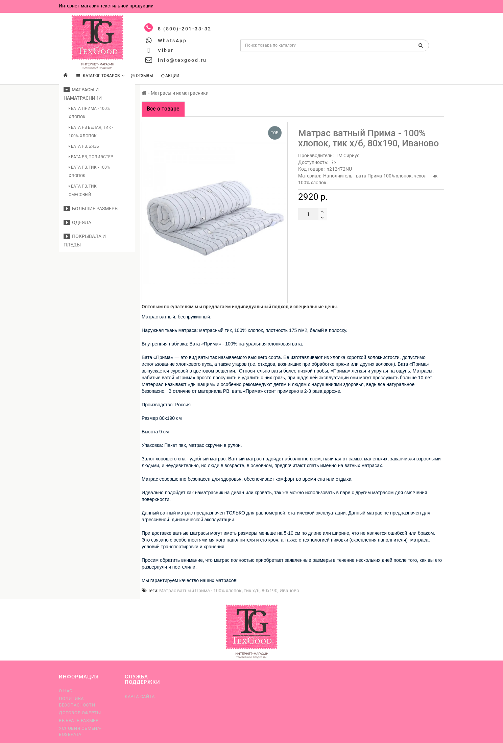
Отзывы (142, 75)
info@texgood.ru (182, 60)
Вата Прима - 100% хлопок (89, 112)
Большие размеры (91, 208)
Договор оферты (80, 712)
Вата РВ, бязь (84, 146)
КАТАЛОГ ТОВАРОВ (100, 75)
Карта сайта (140, 696)
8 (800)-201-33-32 (185, 28)
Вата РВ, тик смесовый (83, 190)
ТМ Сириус (347, 155)
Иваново (289, 590)
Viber (166, 50)
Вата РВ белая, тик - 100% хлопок (91, 131)
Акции (170, 75)
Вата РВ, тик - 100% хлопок (89, 171)
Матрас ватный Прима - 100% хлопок (200, 590)
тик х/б (252, 590)
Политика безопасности (77, 701)
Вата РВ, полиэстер (91, 156)
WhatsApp (172, 40)
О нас (65, 690)
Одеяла (77, 222)
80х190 (270, 590)
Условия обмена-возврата (80, 731)
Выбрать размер (78, 720)
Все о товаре (163, 108)
